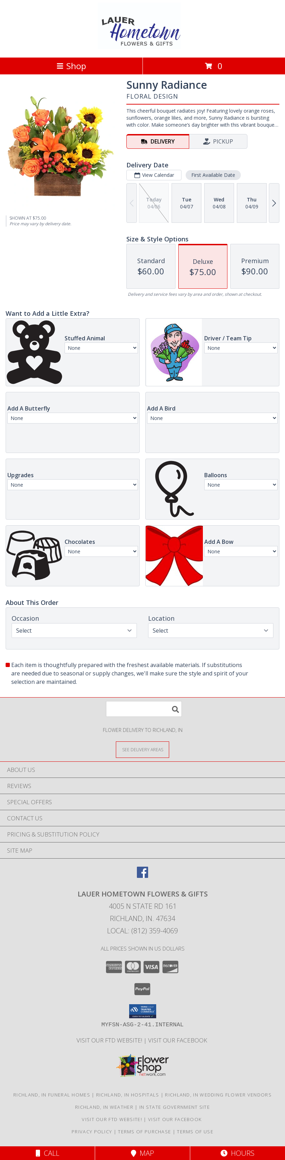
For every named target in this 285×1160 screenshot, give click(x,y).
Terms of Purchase (144, 1131)
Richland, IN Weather (104, 1107)
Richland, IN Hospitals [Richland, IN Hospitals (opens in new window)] (127, 1095)
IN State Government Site (174, 1107)
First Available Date (213, 175)
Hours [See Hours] (237, 1153)
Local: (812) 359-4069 (142, 930)
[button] (142, 1011)
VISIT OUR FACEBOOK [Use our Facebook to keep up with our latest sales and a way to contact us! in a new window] (178, 1040)
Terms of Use (195, 1131)
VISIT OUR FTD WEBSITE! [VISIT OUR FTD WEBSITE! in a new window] (110, 1040)
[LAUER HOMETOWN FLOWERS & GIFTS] (143, 47)
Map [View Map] (142, 1153)
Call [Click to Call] (47, 1153)
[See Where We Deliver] (142, 749)
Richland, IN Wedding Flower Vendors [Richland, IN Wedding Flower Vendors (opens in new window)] (218, 1095)
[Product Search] (144, 709)
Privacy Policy (92, 1131)
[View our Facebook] (142, 876)
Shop (71, 66)
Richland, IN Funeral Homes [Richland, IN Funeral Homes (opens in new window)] (51, 1095)
